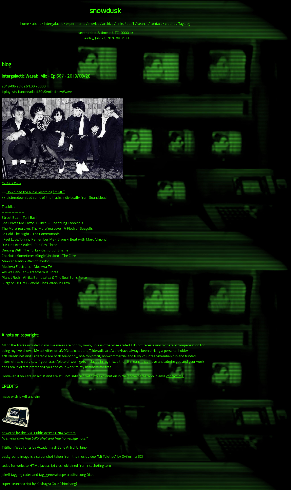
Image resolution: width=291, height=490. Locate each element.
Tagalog (184, 23)
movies (93, 23)
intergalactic (53, 23)
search (142, 23)
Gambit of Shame (11, 183)
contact (156, 23)
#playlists (9, 91)
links (120, 23)
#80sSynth (44, 91)
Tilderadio (96, 350)
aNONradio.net (70, 350)
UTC (115, 32)
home (24, 23)
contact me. (175, 376)
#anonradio (26, 91)
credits (170, 23)
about (36, 23)
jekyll (23, 396)
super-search (12, 483)
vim (37, 396)
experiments (75, 23)
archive (107, 23)
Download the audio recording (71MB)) (35, 192)
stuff (130, 23)
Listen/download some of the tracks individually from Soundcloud (56, 197)
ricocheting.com (99, 465)
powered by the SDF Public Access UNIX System (45, 433)
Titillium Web (12, 447)
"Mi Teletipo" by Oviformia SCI (120, 456)
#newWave (63, 91)
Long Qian (86, 474)
